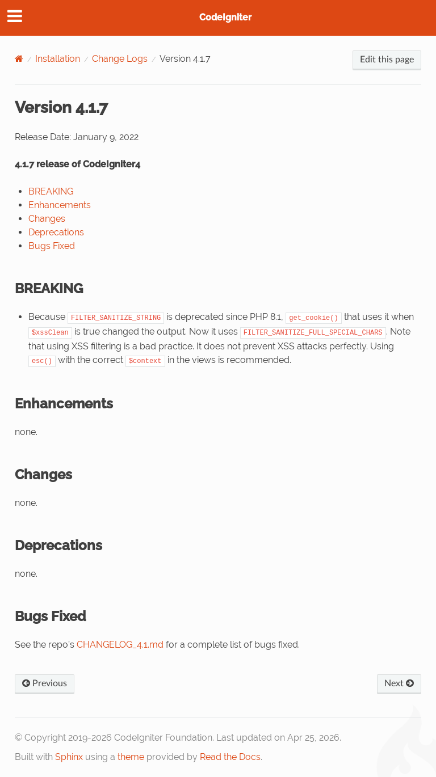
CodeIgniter (225, 17)
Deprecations (56, 232)
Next (399, 683)
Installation (57, 58)
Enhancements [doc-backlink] (64, 403)
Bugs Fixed (51, 245)
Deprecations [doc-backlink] (58, 545)
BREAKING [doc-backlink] (49, 288)
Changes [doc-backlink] (43, 474)
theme (131, 756)
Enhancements (59, 205)
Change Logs (120, 58)
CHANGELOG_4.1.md (120, 644)
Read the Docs (230, 756)
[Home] (19, 59)
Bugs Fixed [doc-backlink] (50, 616)
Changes (46, 218)
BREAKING (50, 191)
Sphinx (69, 756)
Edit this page (387, 59)
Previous (44, 683)
